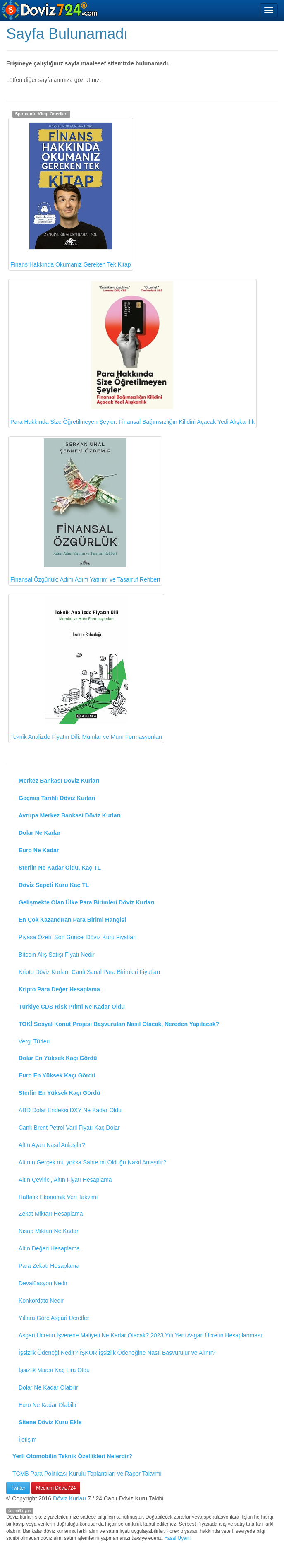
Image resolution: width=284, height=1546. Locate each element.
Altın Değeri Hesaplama (49, 1248)
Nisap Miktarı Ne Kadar (49, 1231)
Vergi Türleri (34, 1041)
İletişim (28, 1439)
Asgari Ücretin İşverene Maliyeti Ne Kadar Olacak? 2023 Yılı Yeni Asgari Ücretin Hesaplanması (140, 1335)
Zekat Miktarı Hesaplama (51, 1213)
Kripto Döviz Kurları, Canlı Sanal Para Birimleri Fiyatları (89, 972)
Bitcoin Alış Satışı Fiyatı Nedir (57, 954)
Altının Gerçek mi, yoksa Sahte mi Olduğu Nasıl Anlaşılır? (92, 1162)
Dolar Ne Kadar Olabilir (48, 1387)
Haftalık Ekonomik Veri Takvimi (58, 1197)
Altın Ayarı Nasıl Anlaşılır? (52, 1145)
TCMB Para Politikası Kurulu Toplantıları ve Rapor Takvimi (87, 1473)
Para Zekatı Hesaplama (49, 1265)
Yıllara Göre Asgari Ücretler (54, 1318)
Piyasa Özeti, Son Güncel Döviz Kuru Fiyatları (78, 937)
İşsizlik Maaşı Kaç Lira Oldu (54, 1370)
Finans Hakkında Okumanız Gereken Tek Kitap (70, 194)
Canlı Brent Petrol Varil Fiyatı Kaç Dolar (69, 1127)
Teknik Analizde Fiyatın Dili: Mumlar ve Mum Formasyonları (86, 668)
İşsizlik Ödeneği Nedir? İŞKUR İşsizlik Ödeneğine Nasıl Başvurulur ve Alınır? (117, 1352)
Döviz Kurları (69, 1498)
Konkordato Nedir (41, 1300)
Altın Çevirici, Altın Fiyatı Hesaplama (65, 1179)
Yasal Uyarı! (177, 1538)
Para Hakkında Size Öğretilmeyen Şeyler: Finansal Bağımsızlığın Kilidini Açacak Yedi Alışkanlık (132, 353)
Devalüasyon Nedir (43, 1283)
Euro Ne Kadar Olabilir (47, 1405)
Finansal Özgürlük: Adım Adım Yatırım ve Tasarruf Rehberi (85, 510)
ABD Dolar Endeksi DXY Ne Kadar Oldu (70, 1110)
